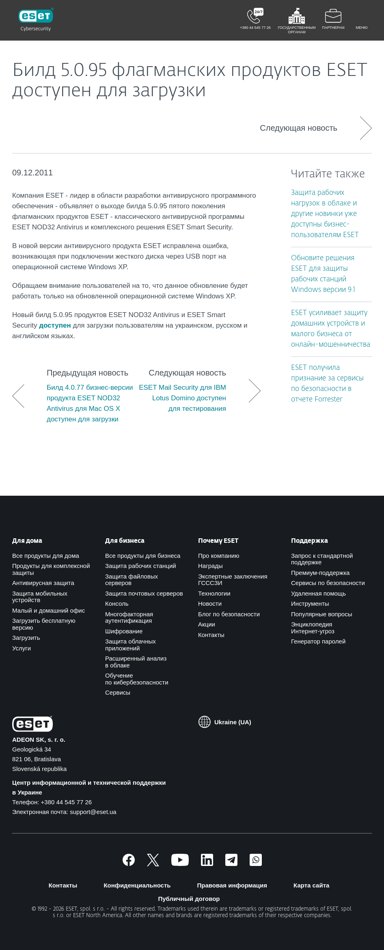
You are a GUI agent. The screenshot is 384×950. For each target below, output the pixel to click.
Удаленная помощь (318, 593)
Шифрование (123, 631)
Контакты (211, 634)
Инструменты (310, 603)
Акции (206, 624)
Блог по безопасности (229, 614)
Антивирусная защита (43, 582)
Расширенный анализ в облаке (135, 662)
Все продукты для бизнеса (142, 555)
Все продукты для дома (45, 555)
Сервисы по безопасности (328, 582)
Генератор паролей (318, 641)
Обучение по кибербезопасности (136, 679)
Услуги (21, 648)
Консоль (117, 603)
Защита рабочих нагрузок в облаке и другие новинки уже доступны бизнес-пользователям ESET (325, 214)
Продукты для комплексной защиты (51, 569)
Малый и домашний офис (48, 610)
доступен (55, 325)
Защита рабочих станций (140, 565)
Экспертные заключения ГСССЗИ (233, 580)
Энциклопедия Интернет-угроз (312, 628)
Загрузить (26, 637)
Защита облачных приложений (130, 645)
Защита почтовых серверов (144, 593)
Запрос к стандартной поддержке (322, 559)
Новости (210, 603)
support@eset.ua (93, 811)
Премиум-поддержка (320, 572)
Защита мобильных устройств (39, 597)
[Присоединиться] (256, 863)
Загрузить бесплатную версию (44, 624)
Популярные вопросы (321, 614)
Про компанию (218, 555)
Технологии (214, 593)
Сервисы (117, 692)
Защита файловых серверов (131, 580)
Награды (210, 565)
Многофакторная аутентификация (129, 617)
